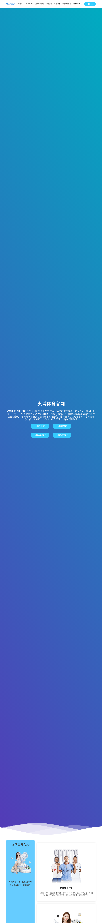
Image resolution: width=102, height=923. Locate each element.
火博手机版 (40, 426)
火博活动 (49, 4)
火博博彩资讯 (77, 4)
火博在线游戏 (66, 4)
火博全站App (40, 435)
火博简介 (19, 4)
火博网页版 (62, 426)
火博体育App (62, 435)
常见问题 (57, 4)
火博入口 (89, 4)
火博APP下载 (39, 4)
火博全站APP (29, 4)
